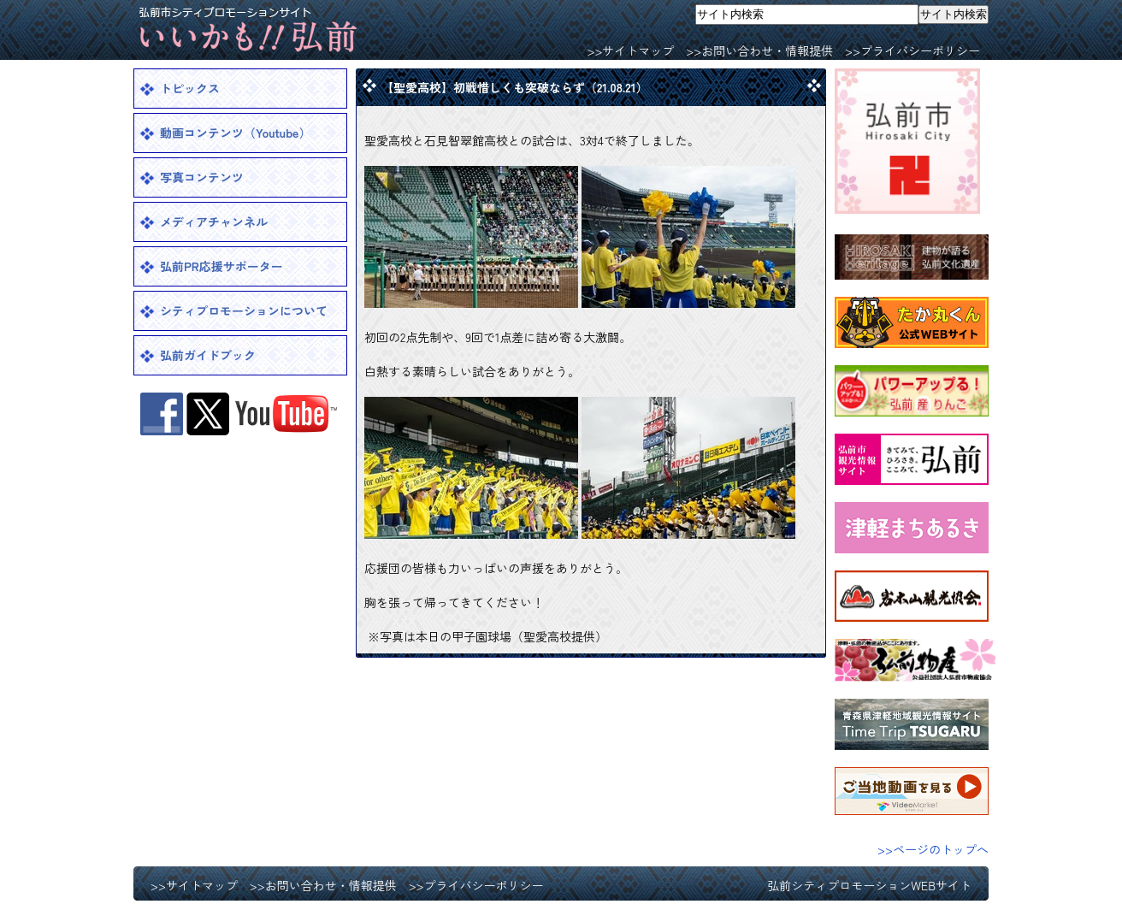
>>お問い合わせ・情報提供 (759, 50)
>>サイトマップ (630, 50)
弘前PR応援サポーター (221, 266)
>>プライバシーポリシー (912, 50)
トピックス (190, 88)
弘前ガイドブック (208, 354)
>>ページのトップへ (933, 849)
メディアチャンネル (214, 221)
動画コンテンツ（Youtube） (235, 132)
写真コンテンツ (202, 177)
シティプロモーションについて (244, 310)
